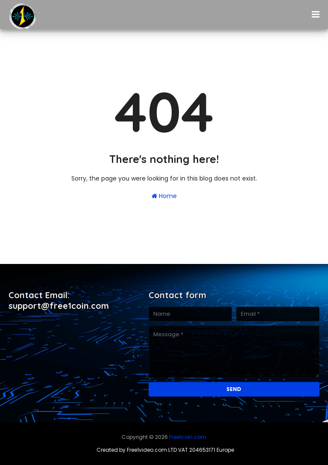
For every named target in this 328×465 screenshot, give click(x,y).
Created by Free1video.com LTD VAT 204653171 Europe (165, 449)
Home (164, 196)
